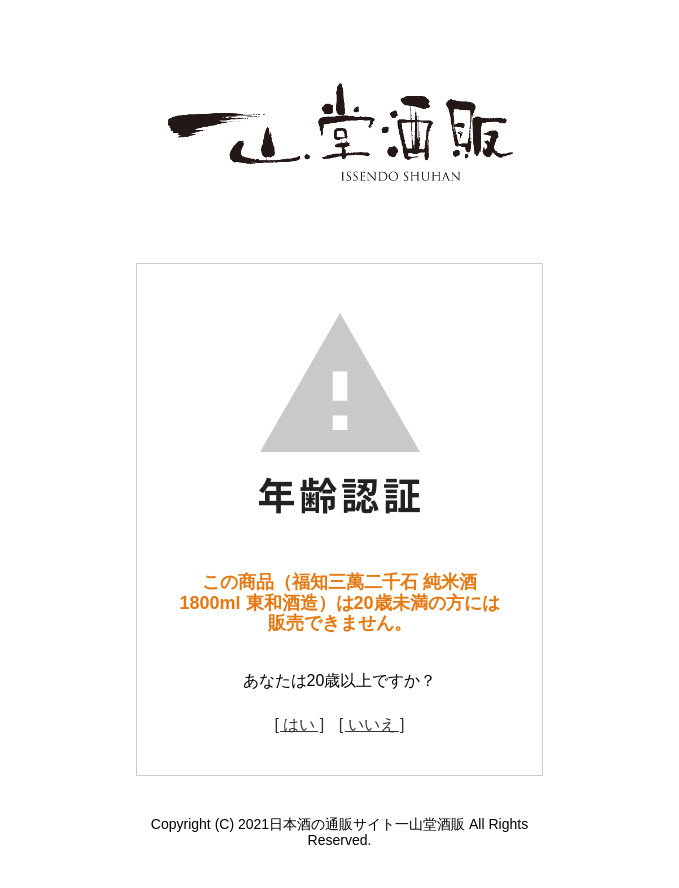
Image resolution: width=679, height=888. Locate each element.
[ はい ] (299, 724)
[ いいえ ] (372, 724)
